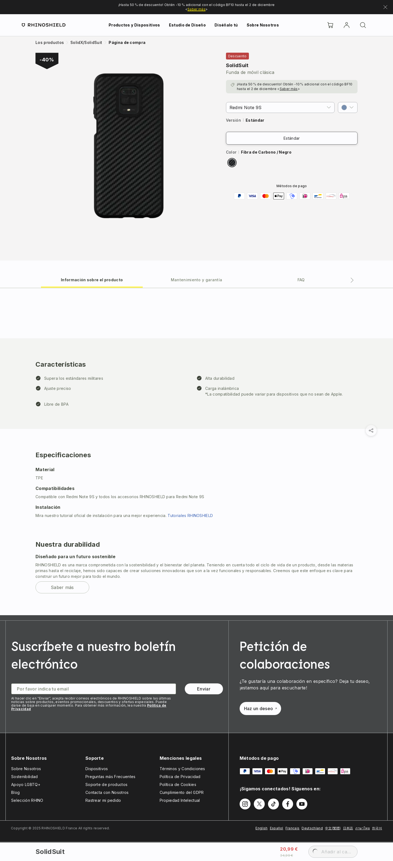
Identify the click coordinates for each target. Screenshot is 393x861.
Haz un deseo (260, 708)
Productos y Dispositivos (134, 25)
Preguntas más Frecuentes (110, 776)
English (261, 828)
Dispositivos (96, 768)
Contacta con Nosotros (107, 792)
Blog (15, 792)
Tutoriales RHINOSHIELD (190, 515)
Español (276, 828)
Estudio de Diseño (187, 25)
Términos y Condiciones (182, 768)
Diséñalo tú (226, 25)
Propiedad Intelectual (180, 800)
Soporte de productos (106, 784)
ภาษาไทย (362, 828)
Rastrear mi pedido (103, 800)
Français (292, 828)
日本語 (348, 828)
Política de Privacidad (180, 776)
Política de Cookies (178, 784)
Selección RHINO (27, 800)
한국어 (377, 828)
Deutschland (312, 828)
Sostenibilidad (24, 776)
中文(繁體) (333, 828)
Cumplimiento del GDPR (182, 792)
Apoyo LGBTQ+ (25, 784)
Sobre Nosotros (263, 25)
